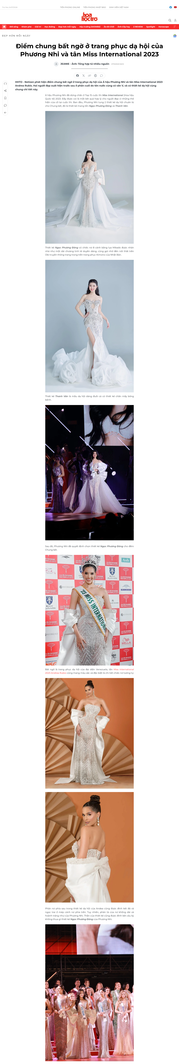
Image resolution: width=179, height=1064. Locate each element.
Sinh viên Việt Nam (119, 7)
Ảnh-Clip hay (124, 27)
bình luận (101, 75)
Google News (175, 36)
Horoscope (164, 27)
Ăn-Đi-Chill (109, 27)
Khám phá (26, 27)
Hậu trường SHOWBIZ (89, 27)
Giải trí (38, 27)
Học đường (49, 27)
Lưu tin (5, 98)
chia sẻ (77, 75)
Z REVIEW (138, 27)
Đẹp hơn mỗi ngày (67, 27)
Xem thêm (175, 27)
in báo (95, 75)
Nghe (5, 83)
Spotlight (150, 27)
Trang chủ (4, 27)
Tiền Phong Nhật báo (94, 7)
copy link (89, 75)
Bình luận (5, 105)
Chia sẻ (5, 90)
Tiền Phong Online (70, 7)
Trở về (5, 112)
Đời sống (14, 27)
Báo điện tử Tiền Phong (89, 17)
